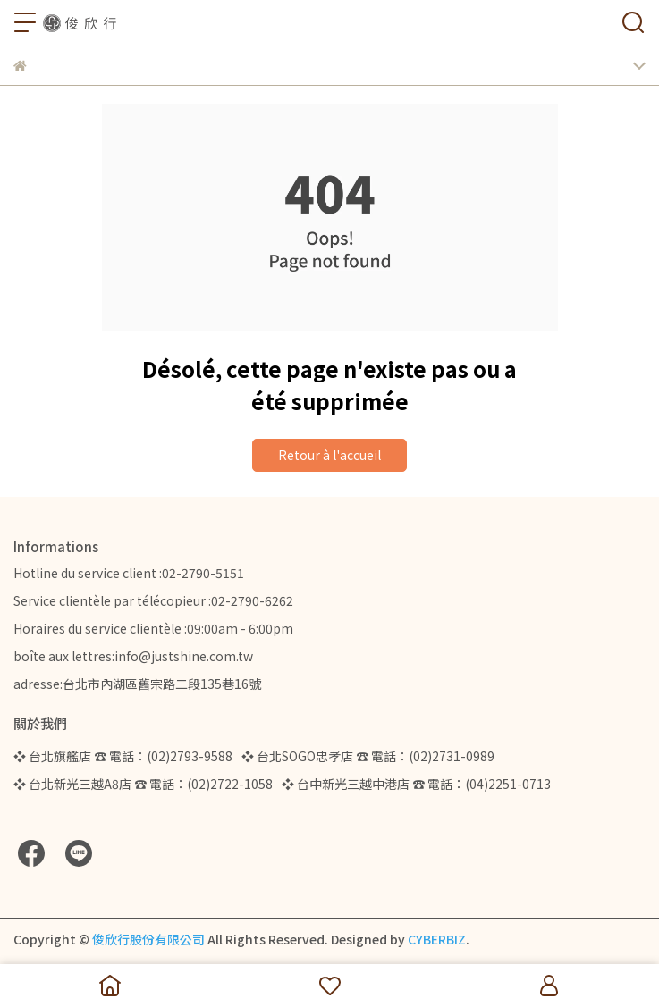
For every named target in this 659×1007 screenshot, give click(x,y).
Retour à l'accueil (329, 455)
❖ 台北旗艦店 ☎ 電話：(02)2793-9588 (122, 756)
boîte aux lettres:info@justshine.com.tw (133, 656)
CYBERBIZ (437, 939)
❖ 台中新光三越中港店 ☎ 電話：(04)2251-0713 (416, 784)
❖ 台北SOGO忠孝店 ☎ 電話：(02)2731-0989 (367, 756)
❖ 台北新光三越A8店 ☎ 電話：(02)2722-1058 (143, 784)
